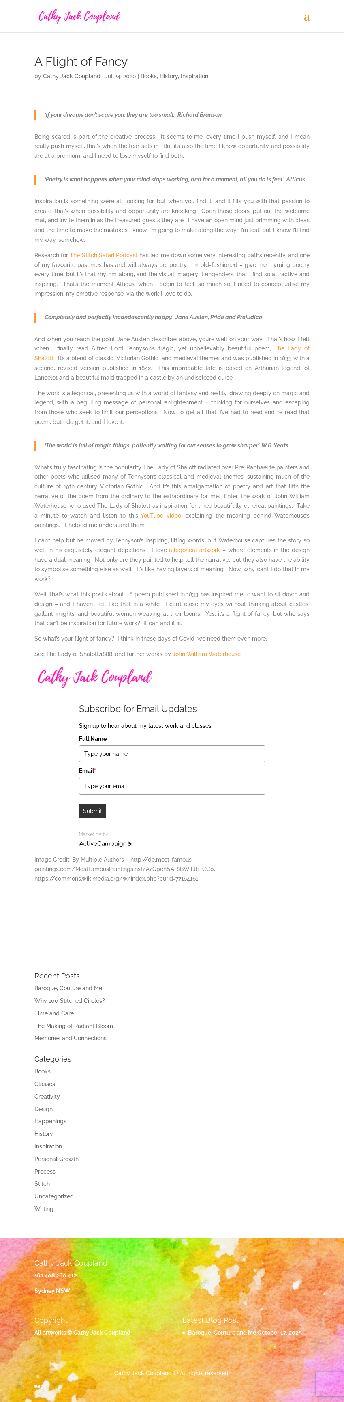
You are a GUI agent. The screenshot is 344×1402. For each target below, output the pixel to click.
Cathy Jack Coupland (71, 76)
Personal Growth (56, 1159)
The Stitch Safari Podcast (104, 255)
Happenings (50, 1121)
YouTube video (159, 515)
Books (149, 76)
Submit (92, 811)
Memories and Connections (70, 1038)
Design (43, 1109)
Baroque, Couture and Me (68, 988)
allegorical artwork (194, 550)
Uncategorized (54, 1196)
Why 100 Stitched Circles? (69, 1001)
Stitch (42, 1184)
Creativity (47, 1096)
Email (87, 771)
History (169, 76)
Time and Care (54, 1013)
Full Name (93, 738)
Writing (43, 1209)
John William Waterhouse (207, 654)
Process (45, 1171)
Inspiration (194, 76)
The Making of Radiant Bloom (73, 1026)
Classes (44, 1084)
